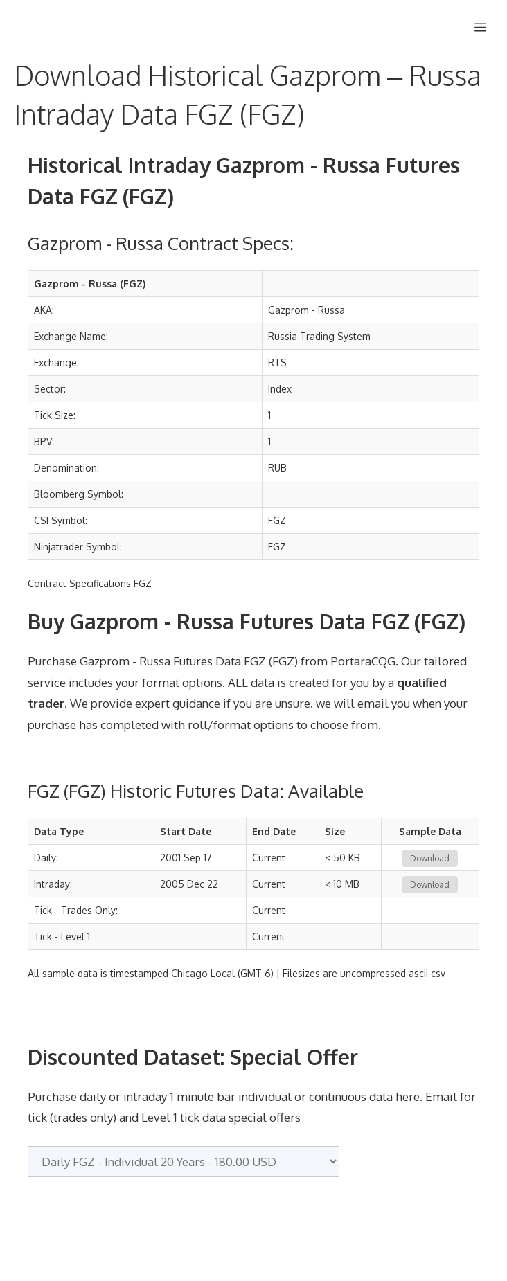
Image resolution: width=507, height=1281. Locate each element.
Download (430, 858)
